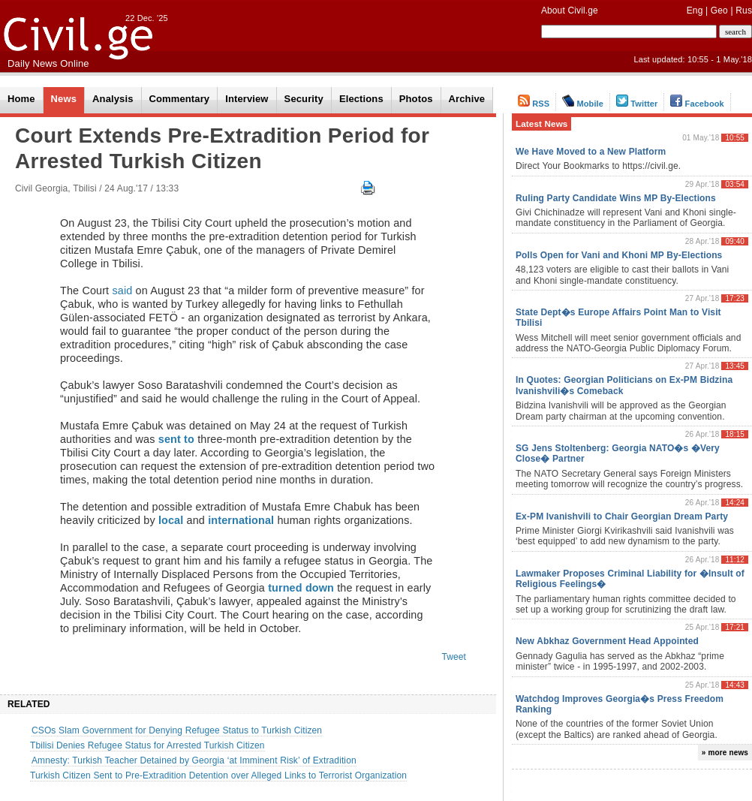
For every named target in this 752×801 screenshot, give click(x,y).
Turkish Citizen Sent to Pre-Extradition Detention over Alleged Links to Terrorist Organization (218, 775)
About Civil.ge (569, 10)
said (122, 291)
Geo (719, 10)
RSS (533, 103)
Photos (416, 98)
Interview (246, 98)
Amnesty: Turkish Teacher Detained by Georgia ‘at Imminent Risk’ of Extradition (194, 760)
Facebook (697, 103)
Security (303, 98)
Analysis (112, 98)
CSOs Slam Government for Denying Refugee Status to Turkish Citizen (177, 730)
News (64, 98)
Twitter (636, 103)
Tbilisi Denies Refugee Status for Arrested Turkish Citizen (147, 745)
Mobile (582, 103)
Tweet (453, 657)
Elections (361, 98)
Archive (467, 98)
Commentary (179, 98)
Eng (695, 10)
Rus (743, 10)
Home (21, 98)
